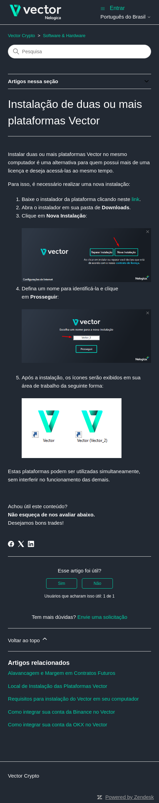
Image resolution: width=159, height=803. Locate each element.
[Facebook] (11, 544)
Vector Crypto (21, 35)
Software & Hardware (64, 35)
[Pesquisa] (79, 51)
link (135, 199)
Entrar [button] (117, 8)
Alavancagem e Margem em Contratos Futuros (61, 673)
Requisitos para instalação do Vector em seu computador (73, 699)
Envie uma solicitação (102, 617)
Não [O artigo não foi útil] (97, 583)
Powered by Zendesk (129, 797)
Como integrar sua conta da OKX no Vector (57, 724)
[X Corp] (21, 544)
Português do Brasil (125, 17)
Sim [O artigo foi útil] (61, 583)
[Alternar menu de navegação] (102, 8)
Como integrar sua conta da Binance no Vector (61, 712)
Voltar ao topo (28, 639)
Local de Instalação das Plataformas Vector (57, 686)
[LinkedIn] (31, 544)
